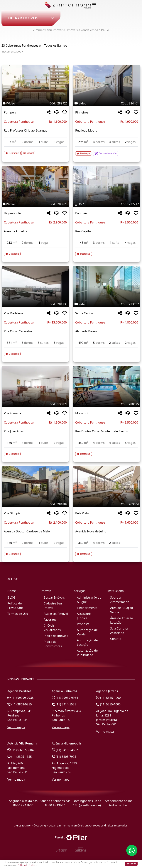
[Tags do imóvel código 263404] (106, 504)
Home (11, 591)
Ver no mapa (16, 727)
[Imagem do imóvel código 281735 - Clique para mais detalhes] (35, 286)
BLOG (11, 597)
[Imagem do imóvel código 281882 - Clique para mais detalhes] (35, 486)
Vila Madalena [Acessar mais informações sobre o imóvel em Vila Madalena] (13, 313)
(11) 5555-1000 (108, 698)
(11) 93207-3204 (20, 750)
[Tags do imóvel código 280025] (106, 404)
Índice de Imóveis (56, 636)
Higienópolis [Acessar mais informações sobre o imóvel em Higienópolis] (12, 213)
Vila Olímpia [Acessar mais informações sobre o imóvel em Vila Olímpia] (12, 513)
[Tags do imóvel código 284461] (106, 103)
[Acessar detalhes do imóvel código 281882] (35, 552)
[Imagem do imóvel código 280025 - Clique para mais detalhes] (106, 386)
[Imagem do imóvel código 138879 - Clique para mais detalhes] (35, 386)
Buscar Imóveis (54, 597)
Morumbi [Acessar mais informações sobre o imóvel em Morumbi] (81, 413)
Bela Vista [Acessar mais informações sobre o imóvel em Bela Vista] (82, 513)
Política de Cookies (27, 865)
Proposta (83, 624)
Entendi (131, 863)
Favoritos (50, 620)
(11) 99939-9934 (65, 698)
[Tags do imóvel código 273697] (106, 304)
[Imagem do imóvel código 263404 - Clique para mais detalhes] (106, 486)
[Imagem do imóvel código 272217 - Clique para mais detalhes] (106, 186)
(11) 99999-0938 (20, 698)
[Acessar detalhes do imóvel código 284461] (106, 151)
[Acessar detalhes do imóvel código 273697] (106, 349)
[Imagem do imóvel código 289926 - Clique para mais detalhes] (35, 85)
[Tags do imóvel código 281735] (35, 304)
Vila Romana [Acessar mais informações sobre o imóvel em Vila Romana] (12, 413)
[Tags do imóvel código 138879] (35, 404)
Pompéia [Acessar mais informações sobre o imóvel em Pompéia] (10, 112)
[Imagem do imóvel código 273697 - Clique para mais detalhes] (106, 286)
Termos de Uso (17, 614)
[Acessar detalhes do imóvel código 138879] (35, 452)
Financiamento (87, 608)
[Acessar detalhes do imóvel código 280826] (35, 251)
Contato (115, 639)
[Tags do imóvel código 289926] (35, 103)
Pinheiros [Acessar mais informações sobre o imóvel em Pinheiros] (81, 112)
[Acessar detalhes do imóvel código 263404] (106, 552)
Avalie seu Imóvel (56, 614)
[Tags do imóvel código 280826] (35, 204)
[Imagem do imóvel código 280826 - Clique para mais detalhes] (35, 186)
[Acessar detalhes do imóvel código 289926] (35, 151)
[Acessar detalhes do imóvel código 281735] (35, 351)
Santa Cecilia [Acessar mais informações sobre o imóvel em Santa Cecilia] (84, 313)
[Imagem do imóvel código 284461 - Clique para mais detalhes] (106, 85)
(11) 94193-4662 (65, 750)
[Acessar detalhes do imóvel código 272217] (106, 251)
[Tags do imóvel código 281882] (35, 504)
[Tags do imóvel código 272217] (106, 204)
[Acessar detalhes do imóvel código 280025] (106, 452)
